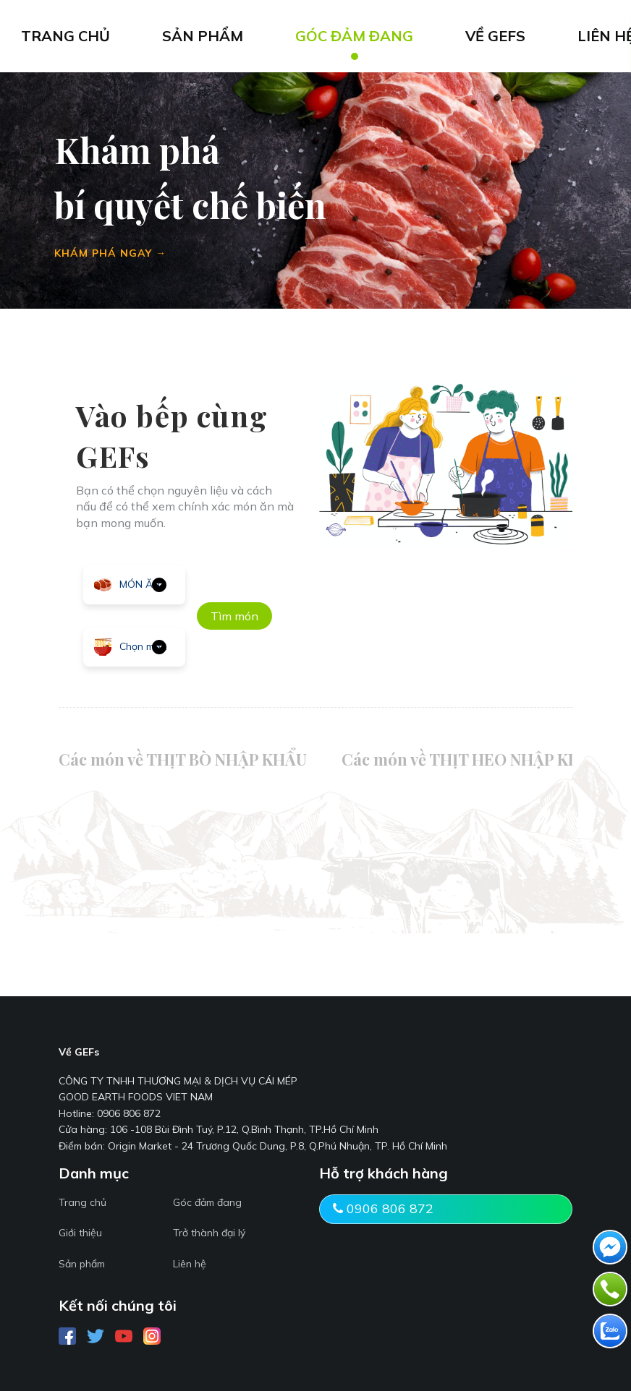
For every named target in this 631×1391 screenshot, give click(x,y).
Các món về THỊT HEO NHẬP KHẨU (472, 759)
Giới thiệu (80, 1232)
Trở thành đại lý (209, 1232)
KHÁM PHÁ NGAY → (110, 253)
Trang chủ (82, 1202)
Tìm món (234, 616)
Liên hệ (189, 1263)
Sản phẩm (82, 1263)
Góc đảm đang (207, 1202)
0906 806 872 (383, 1208)
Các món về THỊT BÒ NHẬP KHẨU (183, 759)
